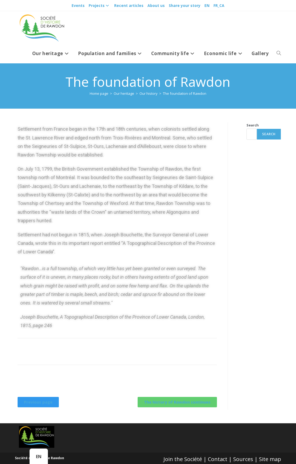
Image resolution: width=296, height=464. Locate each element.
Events (78, 5)
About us (156, 5)
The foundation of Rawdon (184, 93)
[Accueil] (99, 93)
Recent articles (128, 5)
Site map (270, 459)
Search (252, 125)
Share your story (184, 5)
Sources (243, 459)
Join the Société (182, 459)
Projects (99, 5)
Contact (217, 459)
